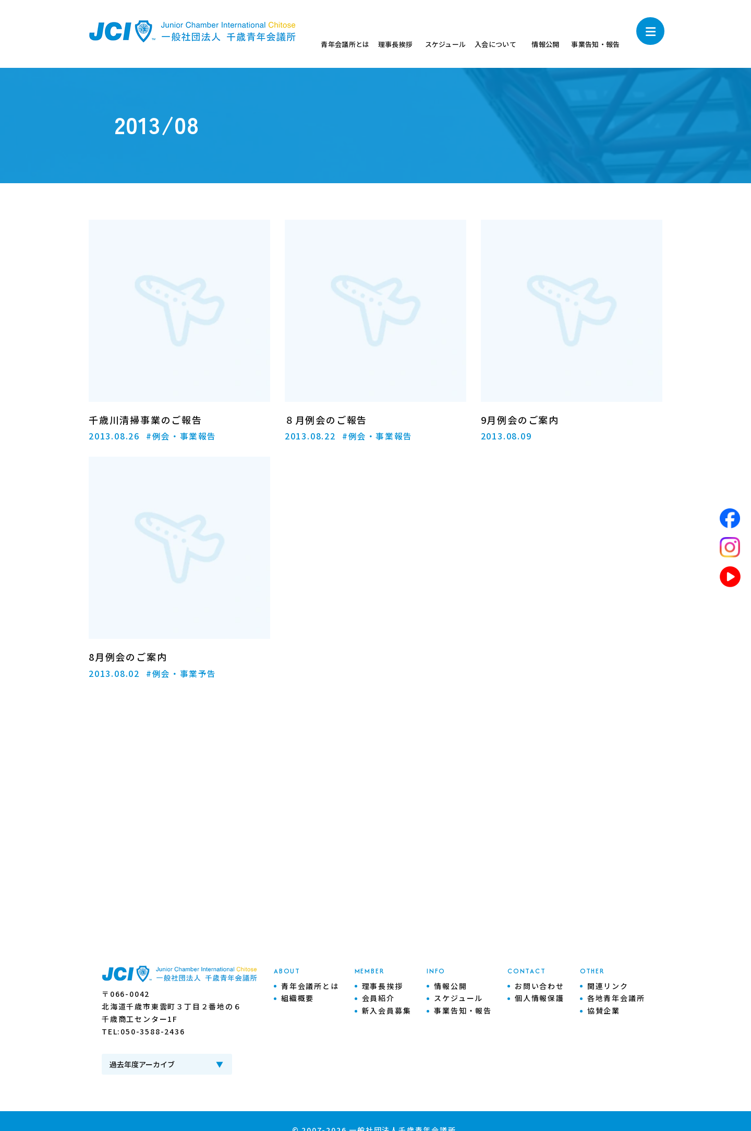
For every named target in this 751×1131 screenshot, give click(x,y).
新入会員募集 (386, 1010)
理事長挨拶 (382, 985)
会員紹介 (378, 998)
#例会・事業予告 (181, 672)
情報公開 (450, 985)
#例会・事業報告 (181, 436)
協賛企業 (603, 1010)
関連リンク (607, 985)
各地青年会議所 (616, 998)
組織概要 (297, 998)
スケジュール (458, 998)
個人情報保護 (539, 998)
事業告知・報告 (463, 1010)
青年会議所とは (310, 985)
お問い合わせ (539, 985)
